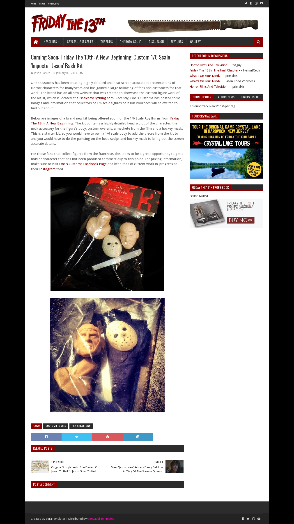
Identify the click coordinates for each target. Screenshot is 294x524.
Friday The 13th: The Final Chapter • (215, 70)
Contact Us (53, 3)
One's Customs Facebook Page (83, 164)
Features (177, 41)
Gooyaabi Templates (100, 518)
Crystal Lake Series (80, 41)
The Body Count (131, 41)
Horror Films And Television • (210, 65)
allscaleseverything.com (95, 98)
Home (33, 3)
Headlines (50, 41)
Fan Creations (81, 426)
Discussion (156, 41)
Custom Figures (56, 426)
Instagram (47, 169)
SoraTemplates (55, 518)
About (42, 3)
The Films (106, 41)
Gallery (195, 41)
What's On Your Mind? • (206, 76)
